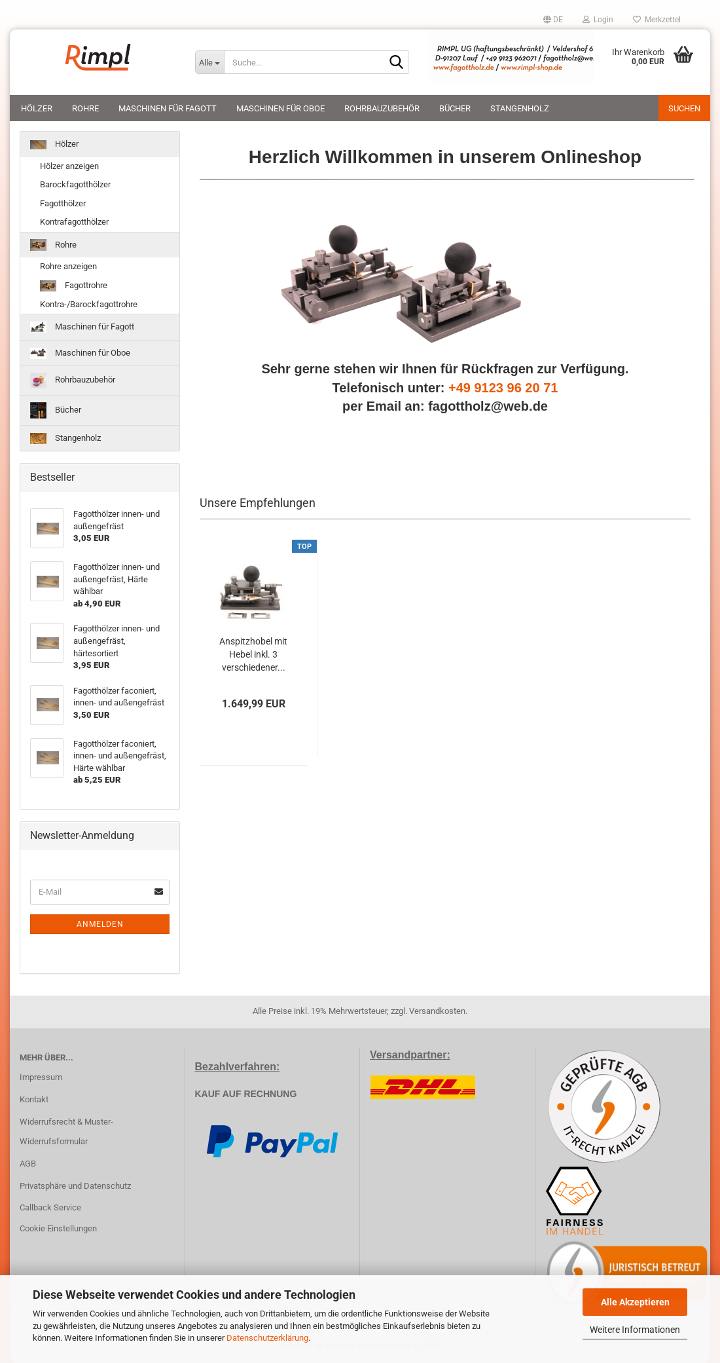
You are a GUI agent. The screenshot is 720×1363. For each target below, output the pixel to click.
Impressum (41, 1077)
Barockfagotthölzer (75, 184)
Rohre (85, 108)
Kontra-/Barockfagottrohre (88, 304)
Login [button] (598, 19)
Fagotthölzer (63, 203)
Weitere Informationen (635, 1329)
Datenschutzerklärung (267, 1338)
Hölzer (36, 108)
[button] (553, 19)
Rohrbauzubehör (382, 108)
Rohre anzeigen (68, 266)
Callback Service (50, 1207)
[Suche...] (209, 62)
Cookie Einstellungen (58, 1228)
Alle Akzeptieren (635, 1302)
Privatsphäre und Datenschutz (75, 1186)
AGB (28, 1163)
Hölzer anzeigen (69, 166)
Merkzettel (657, 19)
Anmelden (100, 924)
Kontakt (34, 1099)
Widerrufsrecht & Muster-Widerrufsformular (66, 1131)
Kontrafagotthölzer (74, 222)
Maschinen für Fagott (167, 108)
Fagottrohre (73, 286)
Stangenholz (519, 108)
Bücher (455, 108)
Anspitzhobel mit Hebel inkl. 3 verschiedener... (253, 654)
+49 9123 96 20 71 (503, 388)
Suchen (684, 108)
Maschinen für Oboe (280, 108)
